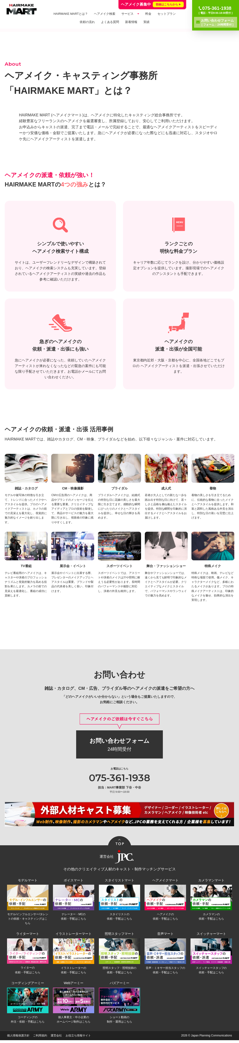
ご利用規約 (40, 1038)
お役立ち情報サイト (78, 1038)
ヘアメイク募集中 (152, 4)
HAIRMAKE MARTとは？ (70, 13)
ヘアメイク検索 (104, 13)
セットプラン (166, 13)
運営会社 (56, 1038)
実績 (146, 22)
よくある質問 (110, 22)
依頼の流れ (87, 22)
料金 (148, 13)
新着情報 (131, 22)
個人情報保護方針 (18, 1038)
